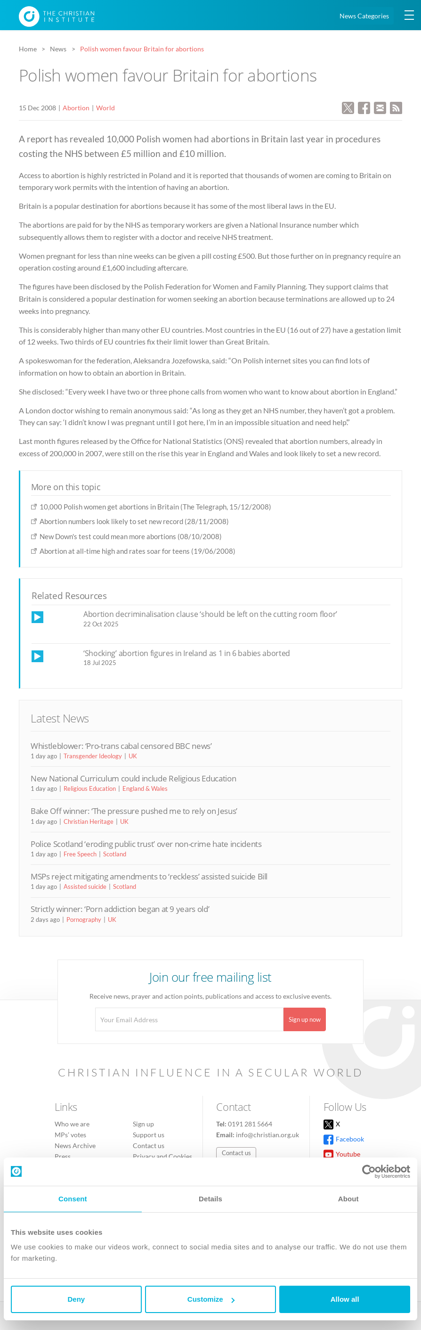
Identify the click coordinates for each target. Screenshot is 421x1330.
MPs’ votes (70, 1135)
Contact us (148, 1145)
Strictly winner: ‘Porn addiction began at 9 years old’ (120, 908)
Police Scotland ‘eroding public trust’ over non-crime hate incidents (146, 843)
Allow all (345, 1299)
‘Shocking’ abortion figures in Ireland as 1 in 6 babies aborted (186, 653)
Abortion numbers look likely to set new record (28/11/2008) (134, 521)
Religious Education (90, 788)
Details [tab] (210, 1199)
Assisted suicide (85, 886)
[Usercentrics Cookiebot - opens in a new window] (369, 1172)
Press (63, 1156)
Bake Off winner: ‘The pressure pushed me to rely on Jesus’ (134, 810)
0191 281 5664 (250, 1124)
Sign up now (305, 1019)
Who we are (72, 1124)
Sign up (143, 1124)
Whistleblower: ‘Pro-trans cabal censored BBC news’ (121, 745)
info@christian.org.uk (267, 1135)
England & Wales (145, 788)
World (105, 108)
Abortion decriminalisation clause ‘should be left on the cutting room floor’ (210, 614)
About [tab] (348, 1199)
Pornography (83, 919)
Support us (148, 1135)
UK (133, 756)
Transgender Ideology (93, 756)
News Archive (75, 1145)
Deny (76, 1299)
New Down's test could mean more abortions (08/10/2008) (131, 536)
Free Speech (80, 854)
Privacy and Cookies (162, 1156)
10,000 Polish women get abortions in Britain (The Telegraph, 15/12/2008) (155, 506)
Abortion (76, 108)
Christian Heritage (88, 821)
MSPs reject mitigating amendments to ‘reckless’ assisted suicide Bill (149, 876)
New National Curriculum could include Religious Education (133, 778)
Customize (211, 1299)
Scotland (114, 854)
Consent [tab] (72, 1199)
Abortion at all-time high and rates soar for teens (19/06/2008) (137, 551)
